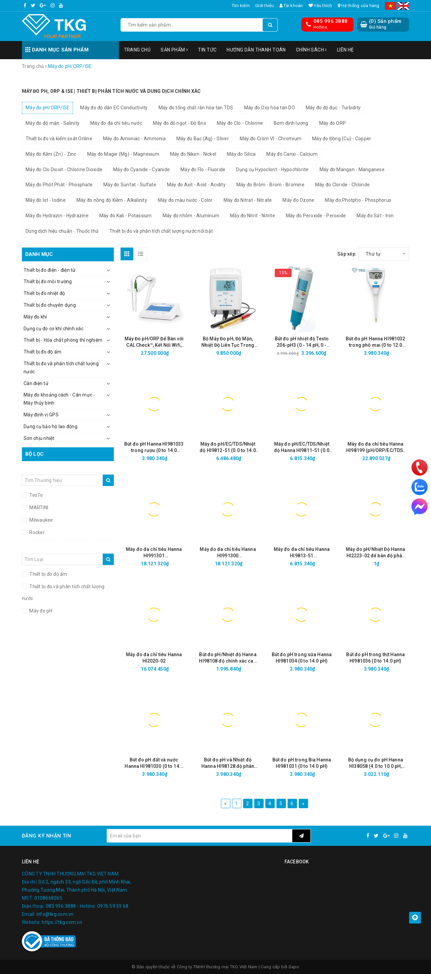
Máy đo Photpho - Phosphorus (358, 200)
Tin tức (207, 49)
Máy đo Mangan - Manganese (352, 169)
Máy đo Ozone (298, 200)
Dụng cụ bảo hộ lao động (50, 426)
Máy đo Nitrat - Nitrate (248, 200)
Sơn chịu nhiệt (39, 438)
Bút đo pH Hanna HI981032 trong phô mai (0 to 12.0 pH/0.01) (375, 342)
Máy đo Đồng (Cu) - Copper (341, 138)
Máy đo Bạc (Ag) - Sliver (202, 138)
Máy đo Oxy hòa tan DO (269, 107)
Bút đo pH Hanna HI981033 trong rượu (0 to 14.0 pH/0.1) (154, 447)
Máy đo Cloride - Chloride (342, 184)
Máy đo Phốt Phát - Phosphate (59, 184)
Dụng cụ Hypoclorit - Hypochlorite (272, 169)
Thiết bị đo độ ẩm (42, 351)
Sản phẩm (174, 49)
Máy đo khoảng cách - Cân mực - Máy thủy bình (59, 399)
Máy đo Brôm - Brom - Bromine (270, 184)
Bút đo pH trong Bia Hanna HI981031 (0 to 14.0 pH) (301, 763)
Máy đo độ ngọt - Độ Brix (179, 123)
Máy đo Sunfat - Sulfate (129, 184)
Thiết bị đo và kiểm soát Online (59, 138)
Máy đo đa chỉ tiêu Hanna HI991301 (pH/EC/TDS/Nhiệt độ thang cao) (154, 553)
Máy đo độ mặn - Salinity (52, 123)
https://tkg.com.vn (62, 922)
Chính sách (311, 49)
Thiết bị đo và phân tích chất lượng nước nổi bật (161, 231)
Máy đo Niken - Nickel (193, 154)
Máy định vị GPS (41, 414)
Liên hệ (345, 49)
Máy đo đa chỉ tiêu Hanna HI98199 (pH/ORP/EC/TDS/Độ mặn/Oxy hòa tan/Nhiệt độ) (375, 447)
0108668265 (48, 898)
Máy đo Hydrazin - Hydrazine (57, 215)
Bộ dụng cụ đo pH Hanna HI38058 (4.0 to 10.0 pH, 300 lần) (375, 763)
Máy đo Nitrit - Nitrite (252, 215)
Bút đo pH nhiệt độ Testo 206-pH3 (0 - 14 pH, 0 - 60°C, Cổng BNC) (302, 342)
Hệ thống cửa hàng (358, 5)
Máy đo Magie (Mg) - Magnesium (123, 154)
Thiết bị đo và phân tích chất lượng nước (61, 367)
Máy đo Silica (241, 154)
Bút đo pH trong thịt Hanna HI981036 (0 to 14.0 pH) (375, 658)
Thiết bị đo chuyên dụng (50, 305)
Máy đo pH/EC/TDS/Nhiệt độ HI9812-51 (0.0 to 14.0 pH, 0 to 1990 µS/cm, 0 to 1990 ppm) (228, 447)
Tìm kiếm (241, 5)
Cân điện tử (36, 383)
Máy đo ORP (332, 123)
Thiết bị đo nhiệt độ (44, 293)
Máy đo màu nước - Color (185, 200)
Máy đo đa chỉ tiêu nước (116, 123)
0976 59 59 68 (112, 906)
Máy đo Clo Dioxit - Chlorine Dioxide (64, 169)
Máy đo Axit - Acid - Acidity (196, 184)
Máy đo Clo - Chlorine (240, 123)
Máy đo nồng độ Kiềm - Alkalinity (111, 200)
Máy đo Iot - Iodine (46, 200)
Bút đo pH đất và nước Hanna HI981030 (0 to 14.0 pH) (154, 763)
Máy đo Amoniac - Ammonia (134, 138)
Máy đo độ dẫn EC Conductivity (113, 107)
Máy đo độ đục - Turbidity (333, 107)
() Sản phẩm (385, 24)
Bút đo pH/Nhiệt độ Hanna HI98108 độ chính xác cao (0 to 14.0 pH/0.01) (227, 658)
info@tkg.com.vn (55, 914)
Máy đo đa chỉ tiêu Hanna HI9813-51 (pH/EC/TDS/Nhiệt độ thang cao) (302, 553)
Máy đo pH (40, 610)
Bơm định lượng (291, 123)
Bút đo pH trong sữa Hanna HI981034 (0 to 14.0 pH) (302, 658)
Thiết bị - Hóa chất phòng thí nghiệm (63, 340)
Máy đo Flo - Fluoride (202, 169)
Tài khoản (291, 5)
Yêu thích (320, 5)
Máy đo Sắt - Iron (375, 215)
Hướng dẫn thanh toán (256, 49)
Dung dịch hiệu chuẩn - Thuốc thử (62, 231)
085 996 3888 (330, 21)
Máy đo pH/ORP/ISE (47, 107)
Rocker (36, 532)
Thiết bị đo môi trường (48, 281)
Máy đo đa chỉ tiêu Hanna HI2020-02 (154, 658)
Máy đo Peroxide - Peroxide (316, 215)
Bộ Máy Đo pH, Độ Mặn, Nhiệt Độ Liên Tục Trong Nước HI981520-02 (227, 342)
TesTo (35, 495)
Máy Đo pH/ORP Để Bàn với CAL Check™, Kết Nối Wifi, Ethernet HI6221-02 (154, 342)
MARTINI (38, 507)
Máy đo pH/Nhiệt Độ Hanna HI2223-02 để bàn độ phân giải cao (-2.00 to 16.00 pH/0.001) (375, 553)
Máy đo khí (35, 317)
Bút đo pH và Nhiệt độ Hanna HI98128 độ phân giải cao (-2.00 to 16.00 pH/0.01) (227, 763)
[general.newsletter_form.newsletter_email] (199, 835)
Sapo (294, 966)
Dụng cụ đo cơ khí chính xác (54, 328)
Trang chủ (137, 49)
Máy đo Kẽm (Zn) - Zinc (51, 154)
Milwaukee (40, 520)
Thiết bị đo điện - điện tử (50, 270)
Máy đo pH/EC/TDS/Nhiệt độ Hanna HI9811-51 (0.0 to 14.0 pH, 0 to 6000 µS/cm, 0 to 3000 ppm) (301, 447)
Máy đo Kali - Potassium (125, 215)
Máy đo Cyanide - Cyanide (141, 169)
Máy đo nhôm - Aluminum (191, 215)
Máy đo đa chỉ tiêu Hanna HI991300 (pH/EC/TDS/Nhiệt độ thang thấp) (228, 553)
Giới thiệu (264, 5)
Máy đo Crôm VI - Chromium (270, 138)
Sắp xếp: (347, 254)
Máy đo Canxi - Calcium (292, 154)
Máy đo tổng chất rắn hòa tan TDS (196, 107)
